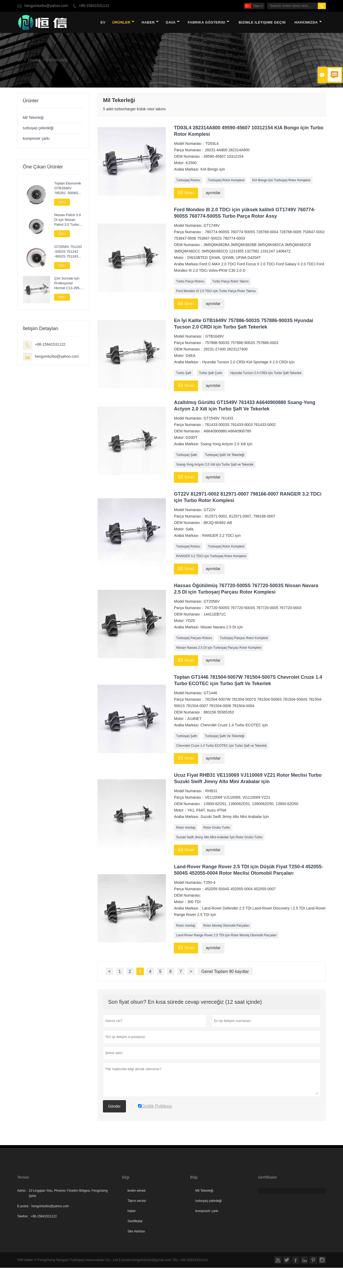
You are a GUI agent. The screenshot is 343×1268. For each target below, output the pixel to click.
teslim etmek (137, 1190)
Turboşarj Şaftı (186, 455)
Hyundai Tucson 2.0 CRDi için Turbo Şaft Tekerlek (265, 373)
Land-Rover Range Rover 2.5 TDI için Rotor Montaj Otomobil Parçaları (226, 935)
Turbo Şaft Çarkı (210, 373)
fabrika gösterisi (208, 22)
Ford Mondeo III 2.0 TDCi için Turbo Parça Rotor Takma (215, 291)
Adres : (22, 1190)
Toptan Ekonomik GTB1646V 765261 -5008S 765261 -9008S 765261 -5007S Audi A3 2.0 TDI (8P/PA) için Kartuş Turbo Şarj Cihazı (68, 188)
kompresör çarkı (36, 139)
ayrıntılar (213, 193)
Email (186, 193)
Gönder (114, 1106)
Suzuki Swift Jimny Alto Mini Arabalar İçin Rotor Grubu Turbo (219, 837)
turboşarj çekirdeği (38, 128)
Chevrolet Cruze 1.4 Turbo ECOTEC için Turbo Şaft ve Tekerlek (221, 746)
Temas (23, 1177)
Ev (102, 22)
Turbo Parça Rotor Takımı (230, 281)
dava (173, 22)
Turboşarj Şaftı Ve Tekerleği (224, 455)
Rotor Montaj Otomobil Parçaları (226, 925)
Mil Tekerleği (33, 118)
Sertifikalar (135, 1221)
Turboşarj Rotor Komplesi (226, 180)
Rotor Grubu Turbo (216, 827)
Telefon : (23, 1216)
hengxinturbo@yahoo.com (46, 6)
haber (150, 22)
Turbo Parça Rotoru (190, 281)
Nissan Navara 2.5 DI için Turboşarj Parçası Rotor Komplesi (218, 648)
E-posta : (23, 1206)
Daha (62, 202)
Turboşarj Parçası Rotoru (194, 638)
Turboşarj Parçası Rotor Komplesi (244, 638)
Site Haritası (136, 1231)
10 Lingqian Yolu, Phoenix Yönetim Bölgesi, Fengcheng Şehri (68, 1193)
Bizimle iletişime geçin (261, 22)
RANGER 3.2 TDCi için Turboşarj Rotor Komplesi (211, 556)
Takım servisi (137, 1201)
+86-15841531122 (94, 6)
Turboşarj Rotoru (188, 180)
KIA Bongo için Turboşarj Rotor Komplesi (281, 180)
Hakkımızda (308, 22)
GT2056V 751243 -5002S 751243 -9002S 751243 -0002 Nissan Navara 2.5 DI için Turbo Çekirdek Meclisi (68, 252)
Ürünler (123, 22)
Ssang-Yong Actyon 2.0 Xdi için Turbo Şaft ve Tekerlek (214, 464)
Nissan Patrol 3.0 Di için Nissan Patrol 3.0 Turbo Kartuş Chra (67, 220)
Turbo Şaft (183, 373)
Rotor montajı (185, 827)
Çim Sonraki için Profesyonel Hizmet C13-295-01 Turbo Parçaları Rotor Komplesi (68, 283)
